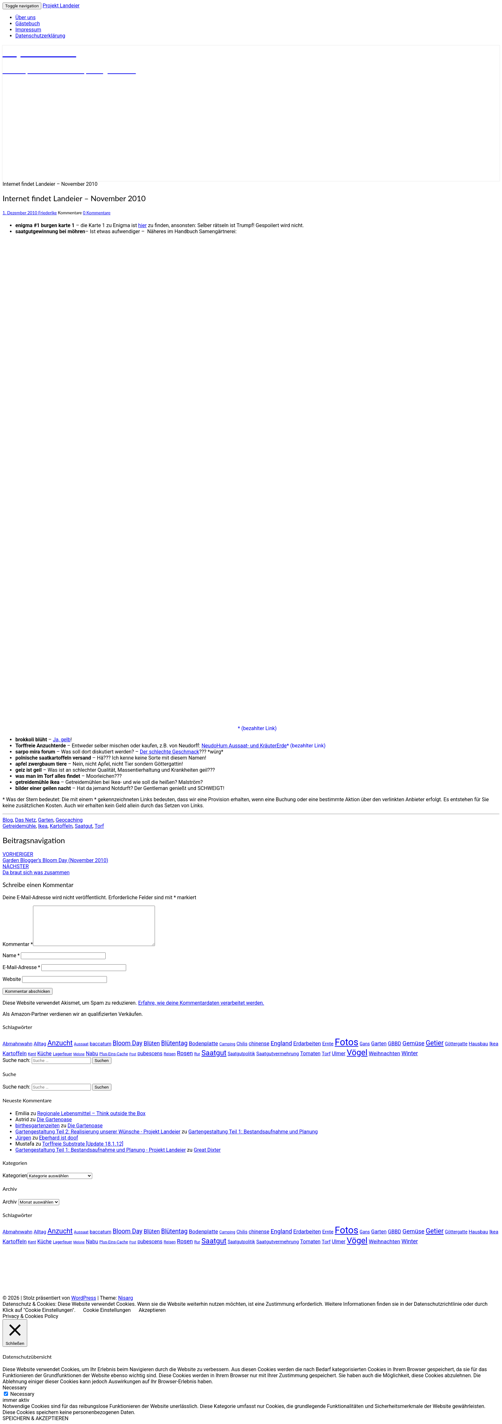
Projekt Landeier (61, 6)
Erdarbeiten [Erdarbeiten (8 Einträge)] (307, 1043)
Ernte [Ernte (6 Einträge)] (327, 1044)
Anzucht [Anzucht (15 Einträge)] (60, 1043)
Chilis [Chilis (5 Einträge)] (242, 1043)
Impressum (28, 30)
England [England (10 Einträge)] (281, 1043)
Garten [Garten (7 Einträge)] (378, 1044)
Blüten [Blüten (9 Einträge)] (152, 1043)
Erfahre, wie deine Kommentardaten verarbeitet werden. (201, 1003)
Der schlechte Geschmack (169, 752)
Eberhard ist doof (58, 1138)
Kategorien (15, 1176)
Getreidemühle (19, 826)
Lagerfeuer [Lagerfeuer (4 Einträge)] (62, 1053)
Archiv (10, 1202)
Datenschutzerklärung (40, 36)
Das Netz (25, 820)
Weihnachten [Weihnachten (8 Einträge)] (384, 1053)
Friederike (47, 212)
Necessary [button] (15, 1388)
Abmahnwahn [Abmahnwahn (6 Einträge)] (17, 1044)
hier (142, 225)
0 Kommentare (96, 212)
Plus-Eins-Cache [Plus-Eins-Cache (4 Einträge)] (113, 1053)
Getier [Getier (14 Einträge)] (435, 1043)
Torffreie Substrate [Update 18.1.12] (82, 1144)
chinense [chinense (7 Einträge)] (259, 1044)
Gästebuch (27, 24)
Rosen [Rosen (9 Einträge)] (185, 1053)
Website (12, 979)
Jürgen (23, 1138)
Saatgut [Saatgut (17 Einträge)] (213, 1053)
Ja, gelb (61, 740)
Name (11, 955)
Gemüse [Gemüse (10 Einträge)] (413, 1043)
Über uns (25, 17)
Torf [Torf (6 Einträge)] (326, 1054)
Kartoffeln (61, 826)
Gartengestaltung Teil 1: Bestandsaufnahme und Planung (253, 1132)
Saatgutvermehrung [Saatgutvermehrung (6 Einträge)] (277, 1054)
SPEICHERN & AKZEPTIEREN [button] (36, 1418)
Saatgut (84, 826)
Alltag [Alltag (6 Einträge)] (40, 1044)
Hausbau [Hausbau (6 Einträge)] (478, 1044)
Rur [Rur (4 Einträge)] (197, 1053)
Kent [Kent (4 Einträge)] (32, 1053)
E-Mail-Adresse (21, 967)
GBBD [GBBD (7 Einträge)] (394, 1044)
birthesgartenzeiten (37, 1126)
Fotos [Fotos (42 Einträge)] (347, 1042)
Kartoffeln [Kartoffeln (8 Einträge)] (15, 1053)
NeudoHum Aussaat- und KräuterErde (244, 746)
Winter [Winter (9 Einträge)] (409, 1053)
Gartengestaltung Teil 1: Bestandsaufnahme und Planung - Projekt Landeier (100, 1150)
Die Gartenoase (54, 1119)
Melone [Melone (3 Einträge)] (79, 1054)
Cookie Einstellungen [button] (107, 1310)
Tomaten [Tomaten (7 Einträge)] (310, 1053)
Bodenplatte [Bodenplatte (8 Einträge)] (203, 1043)
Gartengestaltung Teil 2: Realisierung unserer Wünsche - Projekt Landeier (98, 1132)
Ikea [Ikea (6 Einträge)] (493, 1044)
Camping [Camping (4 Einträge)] (227, 1043)
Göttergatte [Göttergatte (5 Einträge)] (456, 1043)
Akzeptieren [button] (152, 1310)
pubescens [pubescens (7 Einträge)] (149, 1053)
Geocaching (69, 820)
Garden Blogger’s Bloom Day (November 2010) (55, 857)
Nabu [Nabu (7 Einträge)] (92, 1053)
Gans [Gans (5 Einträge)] (365, 1043)
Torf (99, 826)
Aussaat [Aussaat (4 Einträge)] (81, 1043)
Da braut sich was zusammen (36, 869)
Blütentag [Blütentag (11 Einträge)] (174, 1043)
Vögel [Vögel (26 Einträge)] (357, 1052)
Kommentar (18, 944)
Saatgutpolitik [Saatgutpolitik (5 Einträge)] (241, 1053)
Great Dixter (207, 1150)
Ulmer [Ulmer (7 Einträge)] (338, 1053)
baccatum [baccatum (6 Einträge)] (100, 1044)
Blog (8, 820)
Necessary (22, 1394)
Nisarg (125, 1298)
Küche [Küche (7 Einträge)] (44, 1053)
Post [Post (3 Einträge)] (132, 1054)
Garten (45, 820)
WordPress (83, 1298)
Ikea (43, 826)
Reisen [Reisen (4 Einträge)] (169, 1053)
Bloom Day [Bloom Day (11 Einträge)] (127, 1043)
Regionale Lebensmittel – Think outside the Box (91, 1113)
